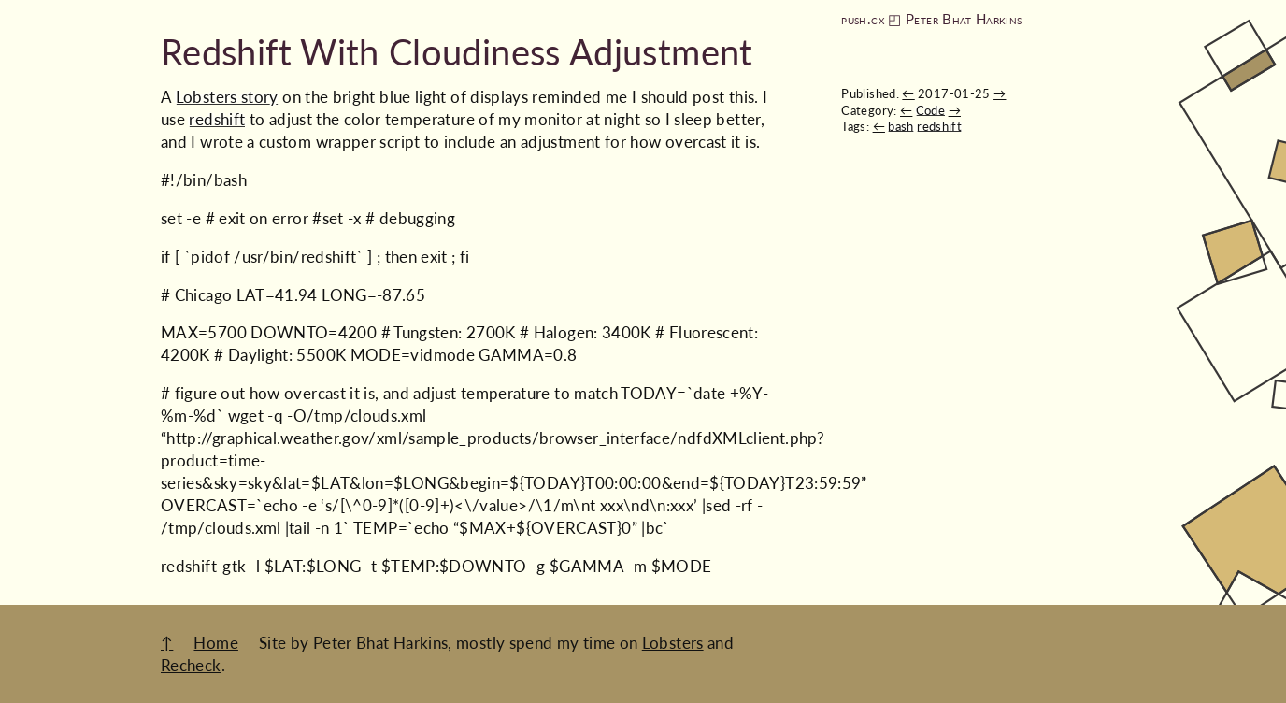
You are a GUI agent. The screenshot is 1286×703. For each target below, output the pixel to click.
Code (930, 110)
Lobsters (673, 643)
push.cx (862, 19)
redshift (939, 126)
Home (215, 643)
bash (900, 126)
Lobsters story (227, 97)
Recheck (191, 665)
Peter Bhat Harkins (964, 19)
